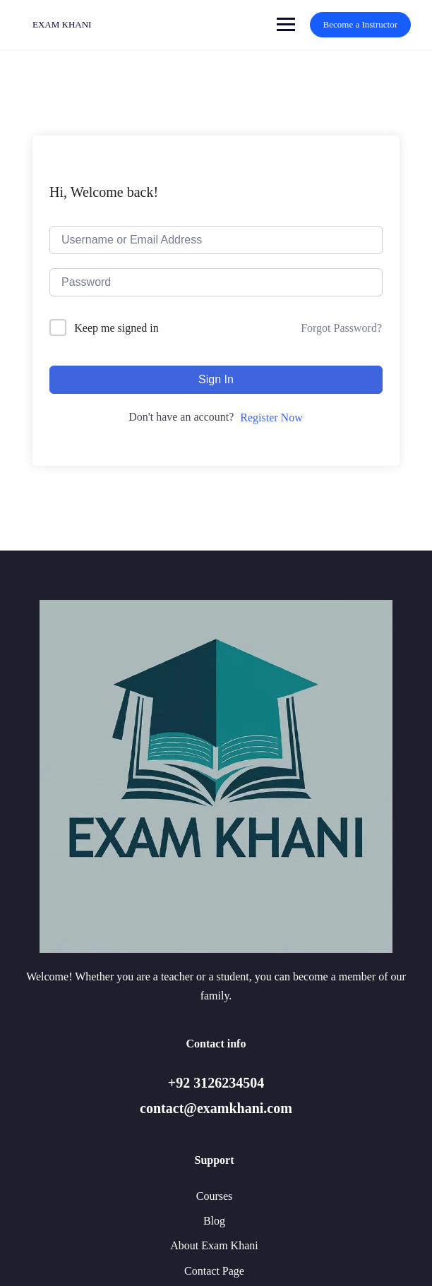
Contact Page (214, 1271)
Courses (214, 1196)
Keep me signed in (116, 328)
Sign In (216, 379)
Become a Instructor (360, 24)
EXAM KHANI (61, 24)
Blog (214, 1221)
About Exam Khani (214, 1245)
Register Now (271, 417)
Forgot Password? (341, 328)
